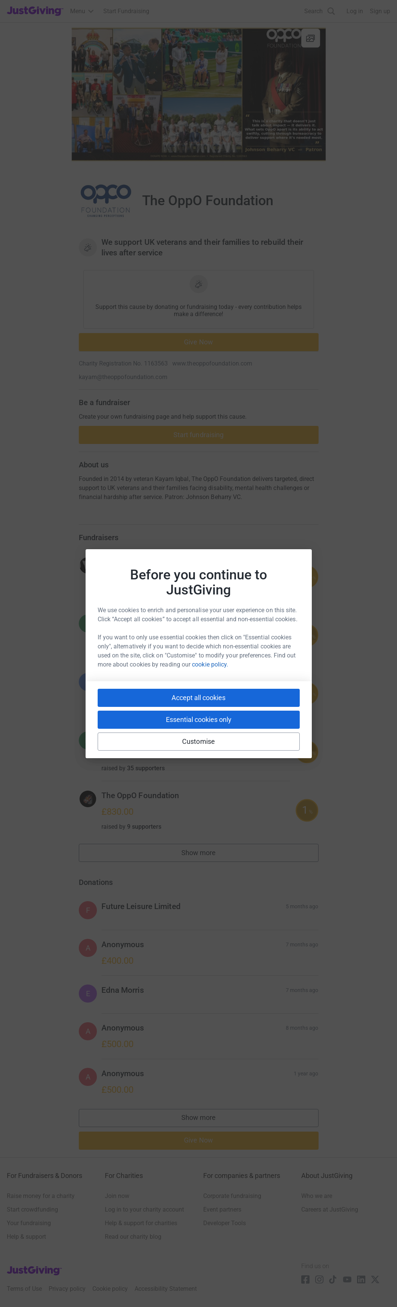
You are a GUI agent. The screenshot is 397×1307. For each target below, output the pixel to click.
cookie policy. (210, 664)
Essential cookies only (198, 719)
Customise (198, 741)
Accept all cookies (198, 698)
